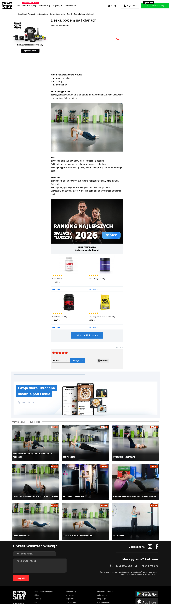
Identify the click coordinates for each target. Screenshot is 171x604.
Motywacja (101, 555)
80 (70, 590)
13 (44, 586)
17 (54, 586)
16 (51, 586)
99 (116, 590)
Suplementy (38, 562)
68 (42, 590)
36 (99, 586)
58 (151, 586)
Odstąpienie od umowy (100, 595)
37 (101, 586)
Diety (36, 558)
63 (30, 590)
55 (144, 586)
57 (149, 586)
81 (73, 590)
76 (61, 590)
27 (78, 586)
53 (139, 586)
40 (108, 586)
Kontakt (84, 580)
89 (92, 590)
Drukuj (103, 324)
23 (68, 586)
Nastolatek (70, 562)
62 (28, 590)
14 (47, 586)
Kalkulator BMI (102, 551)
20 (61, 586)
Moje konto (70, 555)
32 (89, 586)
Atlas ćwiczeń (70, 6)
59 (154, 586)
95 (106, 590)
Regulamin (73, 580)
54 (142, 586)
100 (118, 590)
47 (125, 586)
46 (123, 586)
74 (56, 590)
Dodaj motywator (104, 558)
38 (104, 586)
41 (111, 586)
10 (37, 586)
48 (127, 586)
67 (40, 590)
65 (35, 590)
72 (51, 590)
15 (49, 586)
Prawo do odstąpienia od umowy (74, 595)
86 (85, 590)
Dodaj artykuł (61, 580)
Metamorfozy (44, 6)
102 (125, 590)
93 (101, 590)
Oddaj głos (77, 323)
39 (106, 586)
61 (25, 590)
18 (56, 586)
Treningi (37, 555)
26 (75, 586)
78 (66, 590)
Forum (99, 569)
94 (104, 590)
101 (121, 590)
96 (108, 590)
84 (80, 590)
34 (94, 586)
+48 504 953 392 (123, 522)
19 (59, 586)
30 (85, 586)
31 (87, 586)
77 (63, 590)
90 (94, 590)
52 (137, 586)
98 (113, 590)
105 (135, 590)
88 (89, 590)
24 (70, 586)
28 (80, 586)
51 (135, 586)
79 (68, 590)
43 (116, 586)
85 (82, 590)
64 (32, 590)
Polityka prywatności (106, 580)
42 (113, 586)
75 (59, 590)
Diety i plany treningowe (43, 548)
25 (73, 586)
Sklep (36, 551)
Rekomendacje (103, 565)
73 (54, 590)
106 (138, 590)
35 (97, 586)
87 (87, 590)
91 (97, 590)
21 (63, 586)
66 (37, 590)
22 (66, 586)
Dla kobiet (70, 551)
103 (128, 590)
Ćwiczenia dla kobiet (105, 548)
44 (118, 586)
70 (47, 590)
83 (78, 590)
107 (141, 590)
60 (156, 586)
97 (111, 590)
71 (49, 590)
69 (44, 590)
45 (120, 586)
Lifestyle (69, 565)
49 (130, 586)
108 (145, 590)
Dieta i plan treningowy (26, 5)
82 (75, 590)
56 (146, 586)
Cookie (93, 580)
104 (131, 590)
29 (82, 586)
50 (132, 586)
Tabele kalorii (102, 562)
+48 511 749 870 (149, 522)
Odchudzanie (71, 558)
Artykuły (57, 6)
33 (92, 586)
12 (42, 586)
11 (40, 586)
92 (99, 590)
